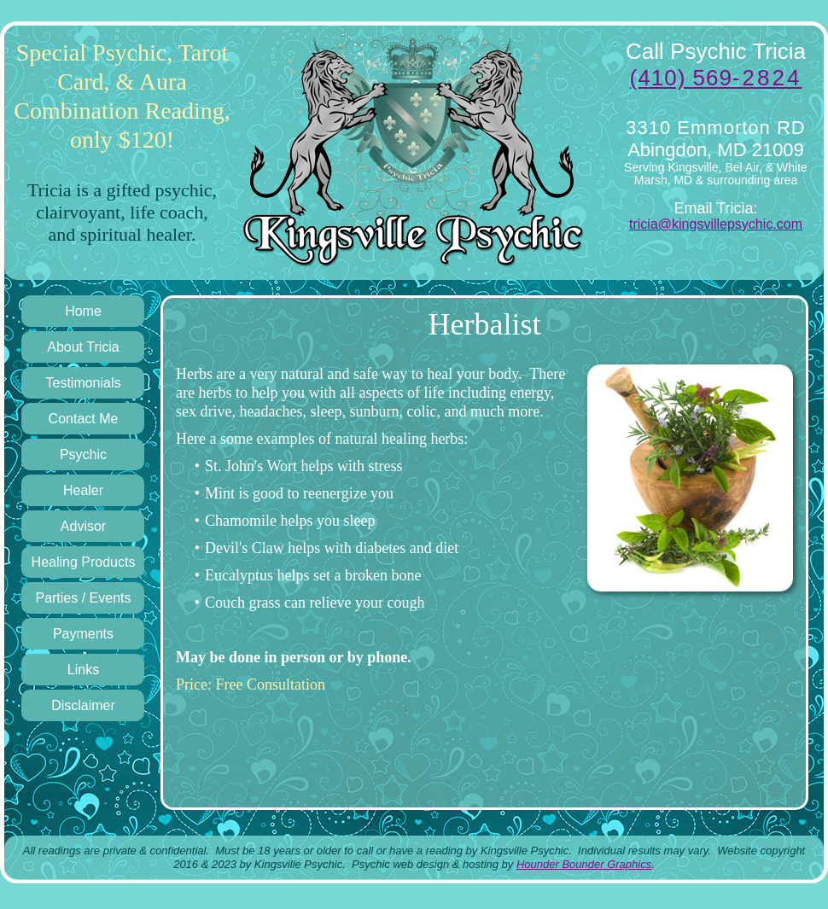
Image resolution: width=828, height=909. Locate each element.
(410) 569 (716, 77)
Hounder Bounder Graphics (583, 864)
